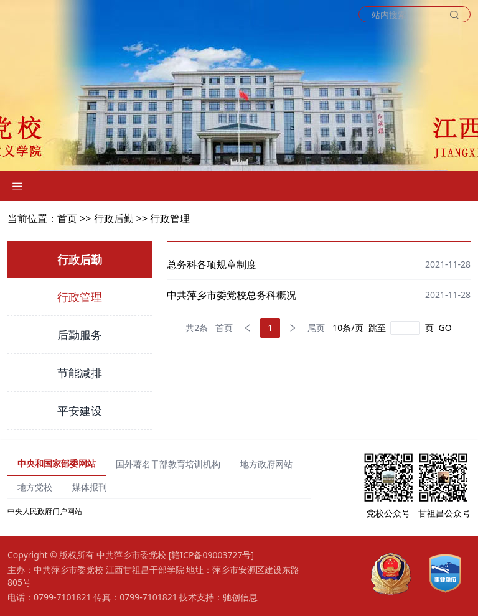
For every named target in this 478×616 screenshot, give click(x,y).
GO (445, 328)
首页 (224, 328)
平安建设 (79, 410)
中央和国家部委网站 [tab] (56, 463)
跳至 (377, 328)
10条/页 (347, 328)
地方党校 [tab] (34, 487)
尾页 (316, 328)
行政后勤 (114, 218)
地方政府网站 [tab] (266, 464)
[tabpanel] (159, 511)
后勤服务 (79, 334)
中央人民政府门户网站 (44, 511)
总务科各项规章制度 (211, 264)
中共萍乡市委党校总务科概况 (231, 295)
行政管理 (170, 218)
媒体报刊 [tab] (89, 487)
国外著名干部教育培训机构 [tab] (168, 464)
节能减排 (79, 372)
